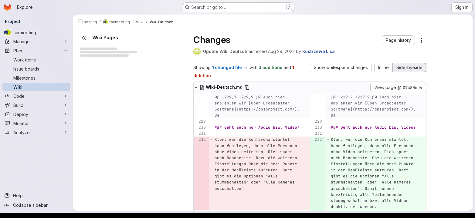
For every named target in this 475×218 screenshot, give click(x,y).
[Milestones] (36, 78)
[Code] (36, 96)
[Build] (36, 105)
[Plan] (36, 50)
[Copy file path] (247, 87)
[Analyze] (36, 132)
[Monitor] (36, 123)
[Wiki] (36, 87)
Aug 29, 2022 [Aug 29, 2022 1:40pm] (281, 51)
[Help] (36, 195)
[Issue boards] (36, 68)
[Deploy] (36, 114)
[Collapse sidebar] (36, 205)
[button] (398, 40)
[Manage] (36, 41)
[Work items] (36, 59)
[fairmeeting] (36, 32)
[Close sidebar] (84, 38)
